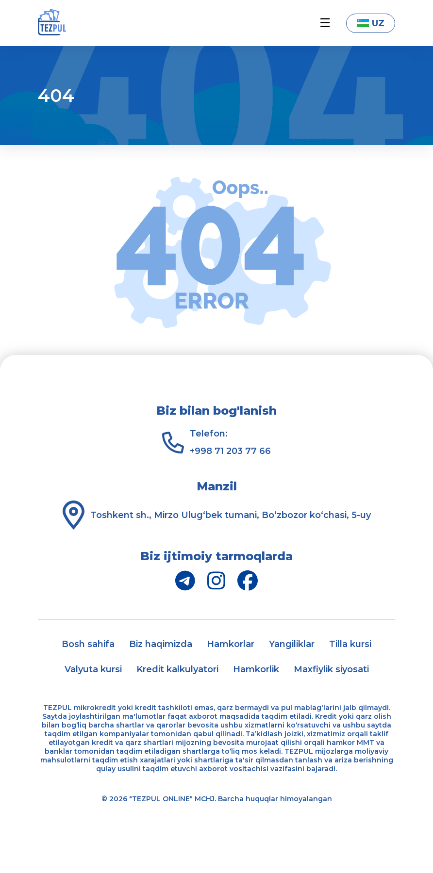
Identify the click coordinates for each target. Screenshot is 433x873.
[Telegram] (185, 580)
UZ (370, 23)
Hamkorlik (256, 669)
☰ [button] (325, 23)
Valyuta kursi (93, 669)
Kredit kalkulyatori (177, 669)
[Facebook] (247, 580)
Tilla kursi (350, 644)
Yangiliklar (292, 644)
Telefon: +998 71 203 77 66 (230, 442)
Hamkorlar (230, 644)
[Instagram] (216, 580)
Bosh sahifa (88, 644)
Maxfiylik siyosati (331, 669)
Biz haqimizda (160, 644)
